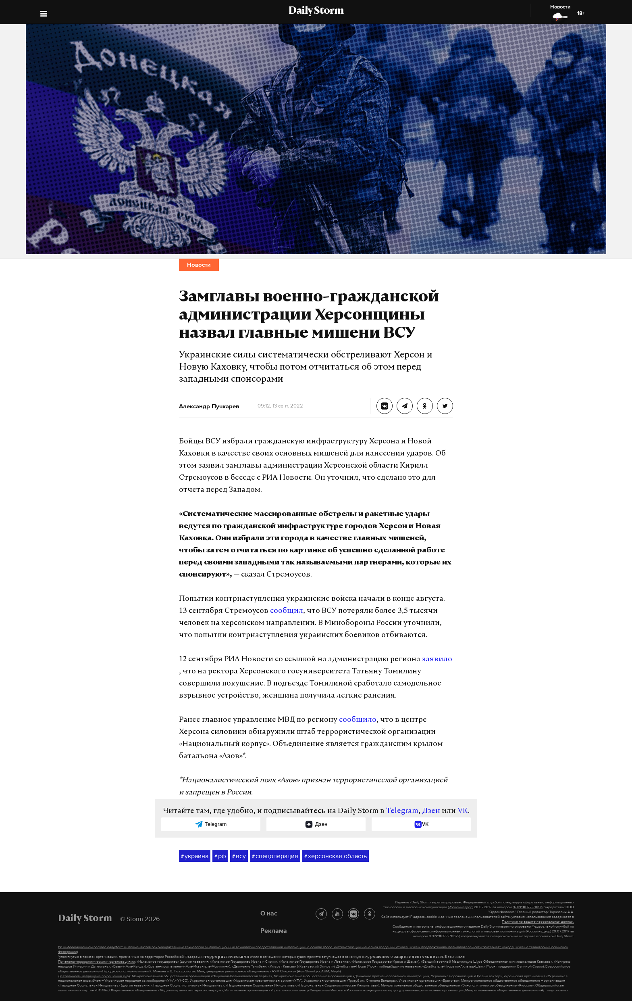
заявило (437, 659)
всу (239, 856)
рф (220, 856)
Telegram (402, 811)
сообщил (286, 611)
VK (462, 811)
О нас (268, 913)
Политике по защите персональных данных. (538, 921)
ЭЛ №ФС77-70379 (528, 907)
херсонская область (335, 856)
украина (194, 856)
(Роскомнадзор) (460, 907)
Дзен (431, 811)
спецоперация (275, 856)
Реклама (273, 930)
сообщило (357, 720)
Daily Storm (316, 11)
